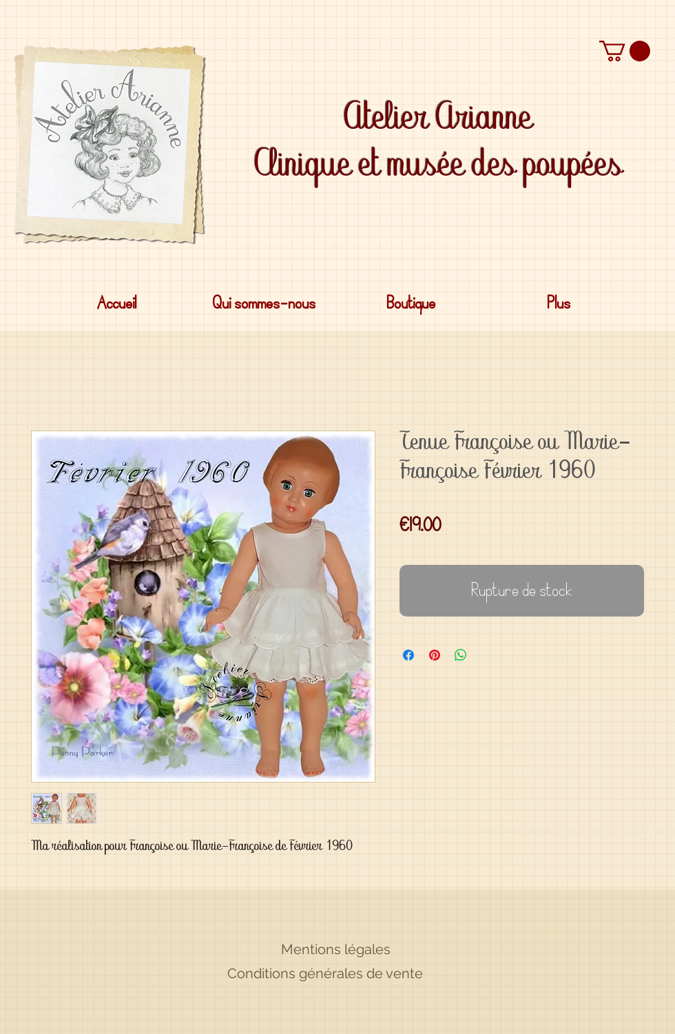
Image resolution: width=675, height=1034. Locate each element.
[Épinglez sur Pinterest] (434, 655)
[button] (624, 51)
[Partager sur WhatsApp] (461, 655)
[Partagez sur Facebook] (408, 655)
